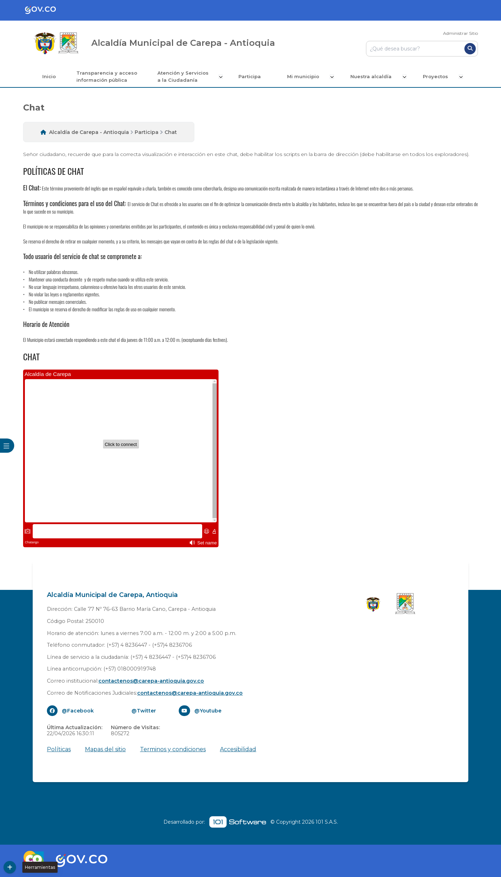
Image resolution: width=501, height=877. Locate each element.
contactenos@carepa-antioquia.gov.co (151, 680)
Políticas (59, 749)
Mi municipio (306, 76)
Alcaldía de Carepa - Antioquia (89, 132)
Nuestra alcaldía (373, 76)
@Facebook (78, 710)
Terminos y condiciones (173, 749)
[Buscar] (470, 48)
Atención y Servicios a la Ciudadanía (184, 76)
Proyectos (437, 76)
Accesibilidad (238, 749)
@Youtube (207, 710)
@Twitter (143, 710)
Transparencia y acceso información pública (107, 76)
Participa (252, 76)
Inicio (49, 76)
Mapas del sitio (105, 749)
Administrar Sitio (460, 33)
